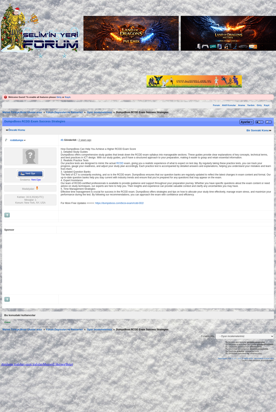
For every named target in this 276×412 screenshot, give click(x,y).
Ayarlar (245, 122)
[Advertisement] (63, 264)
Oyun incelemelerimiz (99, 112)
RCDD (120, 163)
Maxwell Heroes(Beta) (58, 364)
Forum (216, 105)
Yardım (250, 105)
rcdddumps (16, 140)
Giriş (59, 97)
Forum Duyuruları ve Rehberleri (64, 112)
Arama (241, 105)
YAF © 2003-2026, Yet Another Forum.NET (256, 358)
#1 (62, 140)
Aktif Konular (229, 105)
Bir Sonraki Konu (257, 130)
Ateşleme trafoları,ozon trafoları (22, 364)
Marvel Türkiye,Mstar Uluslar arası (22, 112)
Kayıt (67, 97)
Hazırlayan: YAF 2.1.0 (227, 358)
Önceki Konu (16, 129)
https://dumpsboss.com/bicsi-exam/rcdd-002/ (119, 203)
